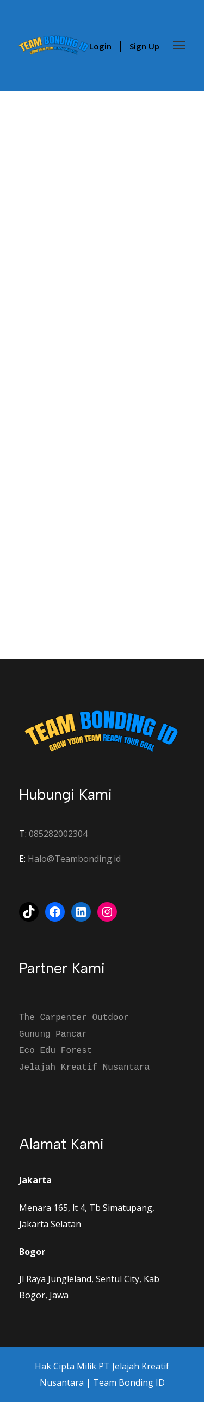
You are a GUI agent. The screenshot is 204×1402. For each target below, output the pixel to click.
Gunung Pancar (53, 1035)
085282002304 (58, 834)
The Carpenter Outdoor (74, 1018)
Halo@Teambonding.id (74, 859)
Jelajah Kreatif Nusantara (84, 1068)
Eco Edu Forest (55, 1051)
